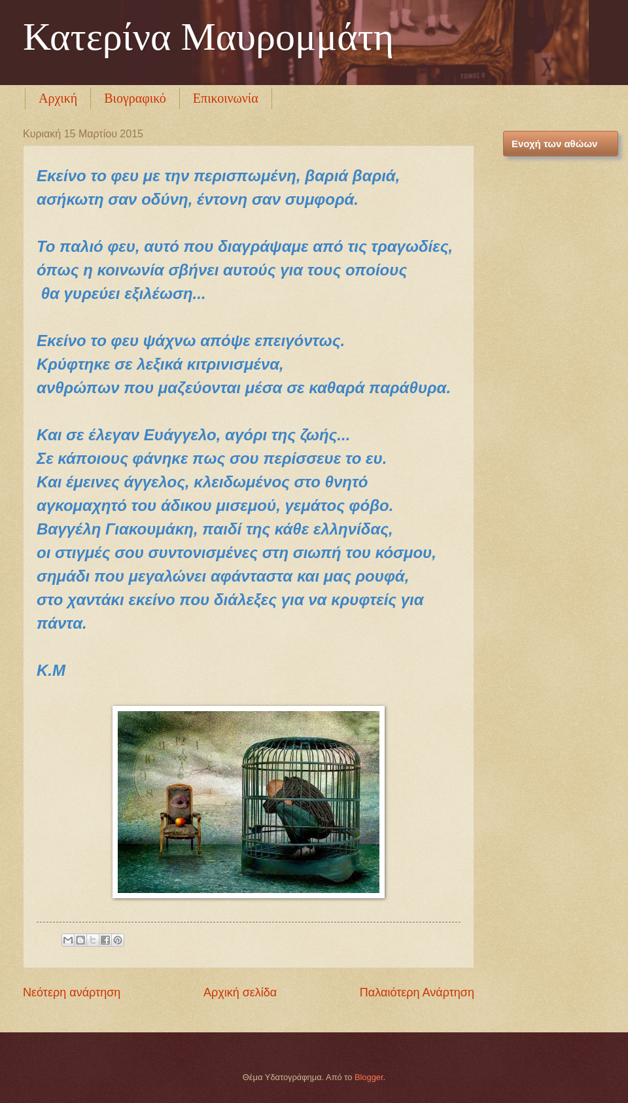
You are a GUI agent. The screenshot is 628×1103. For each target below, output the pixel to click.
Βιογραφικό (135, 98)
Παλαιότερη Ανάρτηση (417, 992)
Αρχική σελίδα (240, 992)
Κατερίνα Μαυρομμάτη (208, 36)
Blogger (369, 1077)
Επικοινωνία (225, 98)
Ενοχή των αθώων (554, 143)
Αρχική (58, 98)
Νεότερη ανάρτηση (71, 992)
